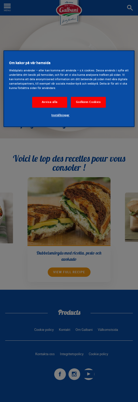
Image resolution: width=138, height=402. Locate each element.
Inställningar (60, 115)
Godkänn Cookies (88, 102)
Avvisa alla (50, 102)
